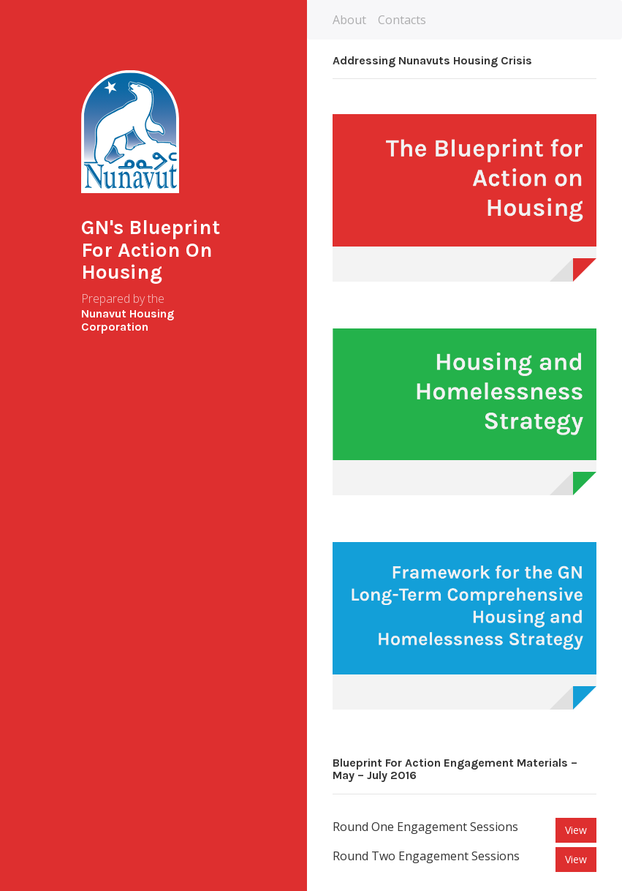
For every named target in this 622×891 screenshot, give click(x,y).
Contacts (402, 20)
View (576, 830)
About (349, 20)
